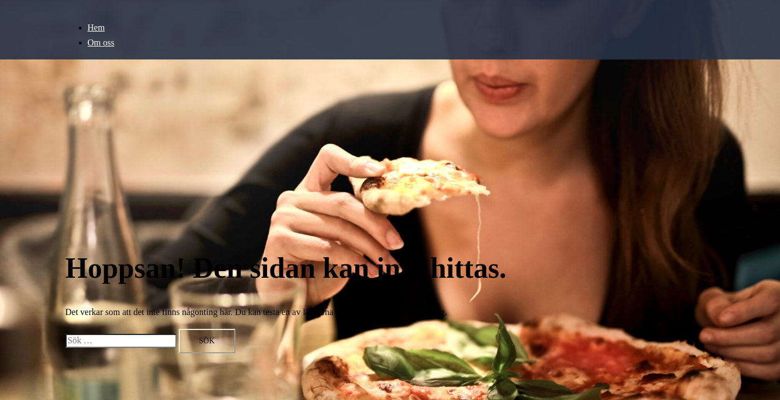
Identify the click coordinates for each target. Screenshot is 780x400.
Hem (96, 27)
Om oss (101, 42)
